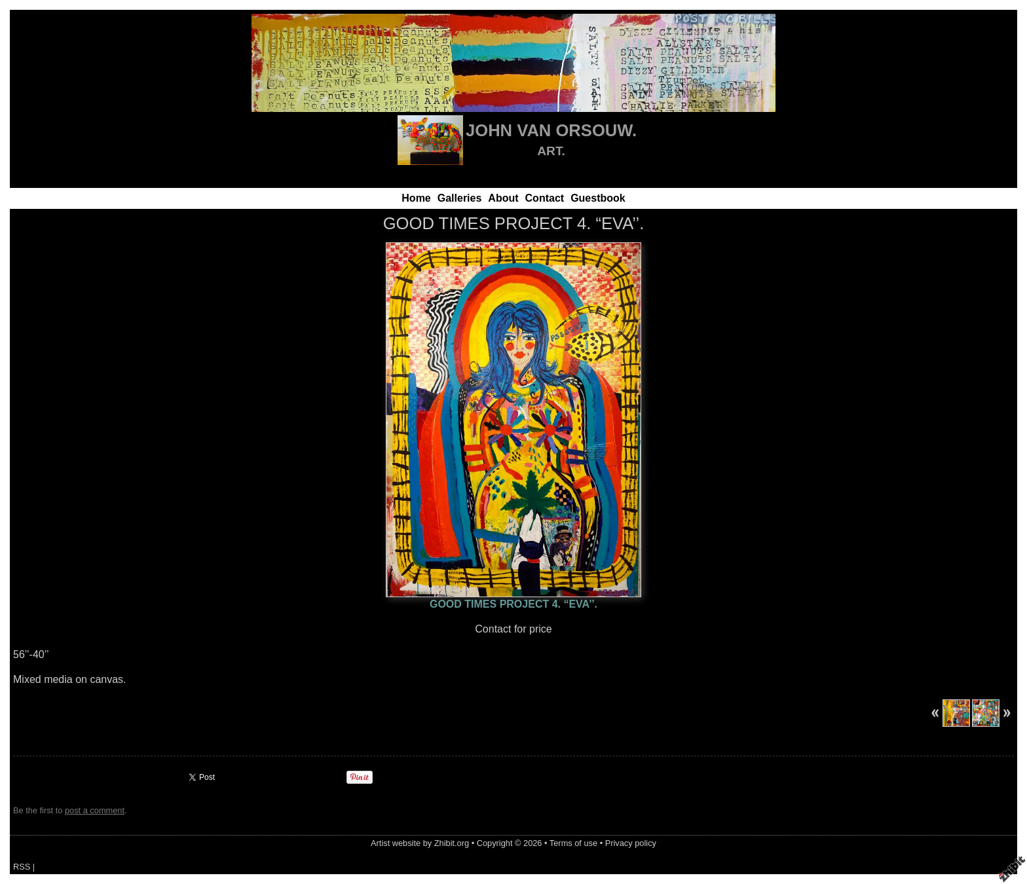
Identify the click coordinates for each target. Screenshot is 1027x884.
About (503, 198)
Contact (545, 198)
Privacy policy (630, 843)
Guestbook (598, 198)
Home (415, 198)
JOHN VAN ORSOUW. (551, 130)
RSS (21, 867)
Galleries (460, 198)
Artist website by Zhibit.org (420, 843)
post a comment (94, 810)
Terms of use (573, 843)
